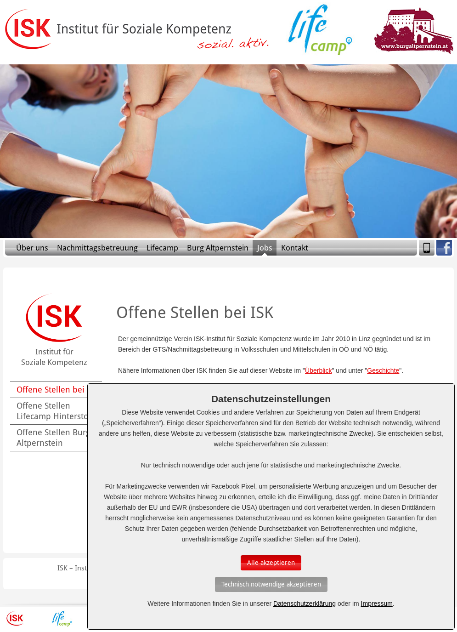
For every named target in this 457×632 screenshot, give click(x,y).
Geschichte (383, 370)
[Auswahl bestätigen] (271, 562)
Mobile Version (426, 248)
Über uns (32, 247)
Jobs (264, 247)
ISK (15, 618)
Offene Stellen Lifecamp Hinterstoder (59, 411)
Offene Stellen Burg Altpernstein (53, 437)
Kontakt (294, 247)
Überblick (318, 370)
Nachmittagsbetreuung (97, 247)
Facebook (444, 248)
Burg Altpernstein (217, 247)
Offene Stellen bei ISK (57, 389)
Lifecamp (162, 247)
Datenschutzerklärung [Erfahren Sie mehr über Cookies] (304, 603)
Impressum (377, 603)
